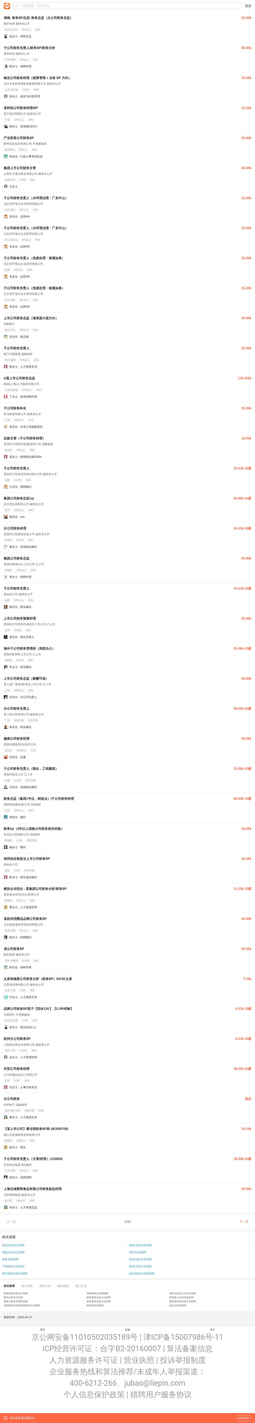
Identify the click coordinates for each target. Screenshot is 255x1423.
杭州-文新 (10, 930)
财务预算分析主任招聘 (99, 1297)
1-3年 (19, 840)
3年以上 (23, 149)
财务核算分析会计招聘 (16, 1293)
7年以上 (24, 59)
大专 (30, 420)
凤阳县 (8, 660)
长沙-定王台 (11, 29)
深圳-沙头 (10, 179)
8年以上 (26, 29)
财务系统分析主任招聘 (99, 1301)
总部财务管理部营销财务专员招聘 (22, 1305)
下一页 (243, 1221)
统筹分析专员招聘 (140, 1259)
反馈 (127, 1329)
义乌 (7, 1080)
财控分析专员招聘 (13, 1297)
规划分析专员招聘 (13, 1245)
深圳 (7, 870)
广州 (7, 720)
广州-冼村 (10, 1170)
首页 (42, 1329)
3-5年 (17, 870)
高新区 (8, 540)
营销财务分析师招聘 (97, 1293)
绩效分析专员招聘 (13, 1252)
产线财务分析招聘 (13, 1266)
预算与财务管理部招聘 (16, 1301)
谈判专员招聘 (137, 1252)
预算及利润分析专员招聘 (182, 1301)
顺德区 (8, 1140)
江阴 (7, 810)
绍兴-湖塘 (10, 360)
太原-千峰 (10, 990)
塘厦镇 (8, 900)
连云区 (8, 750)
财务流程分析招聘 (140, 1245)
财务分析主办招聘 (140, 1266)
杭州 (7, 510)
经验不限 (19, 720)
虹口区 (8, 1200)
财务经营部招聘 (95, 1305)
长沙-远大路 (11, 1020)
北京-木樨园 (11, 960)
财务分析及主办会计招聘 (182, 1293)
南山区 (8, 450)
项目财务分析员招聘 (14, 1273)
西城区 (8, 840)
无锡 (7, 780)
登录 (248, 6)
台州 (7, 630)
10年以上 (19, 119)
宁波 (7, 119)
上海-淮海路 (11, 390)
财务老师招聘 (10, 1259)
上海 (7, 690)
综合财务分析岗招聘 (141, 1273)
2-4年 (25, 1020)
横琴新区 (10, 149)
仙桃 (7, 480)
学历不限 (33, 720)
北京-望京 (10, 209)
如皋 (7, 269)
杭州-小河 (10, 1050)
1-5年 (23, 179)
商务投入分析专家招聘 (181, 1297)
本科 (37, 29)
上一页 (11, 1221)
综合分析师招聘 (177, 1305)
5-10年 (25, 89)
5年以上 (24, 330)
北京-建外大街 (12, 1110)
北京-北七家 (11, 89)
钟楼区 (8, 570)
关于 (212, 1329)
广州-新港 (10, 59)
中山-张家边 (11, 239)
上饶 (7, 420)
